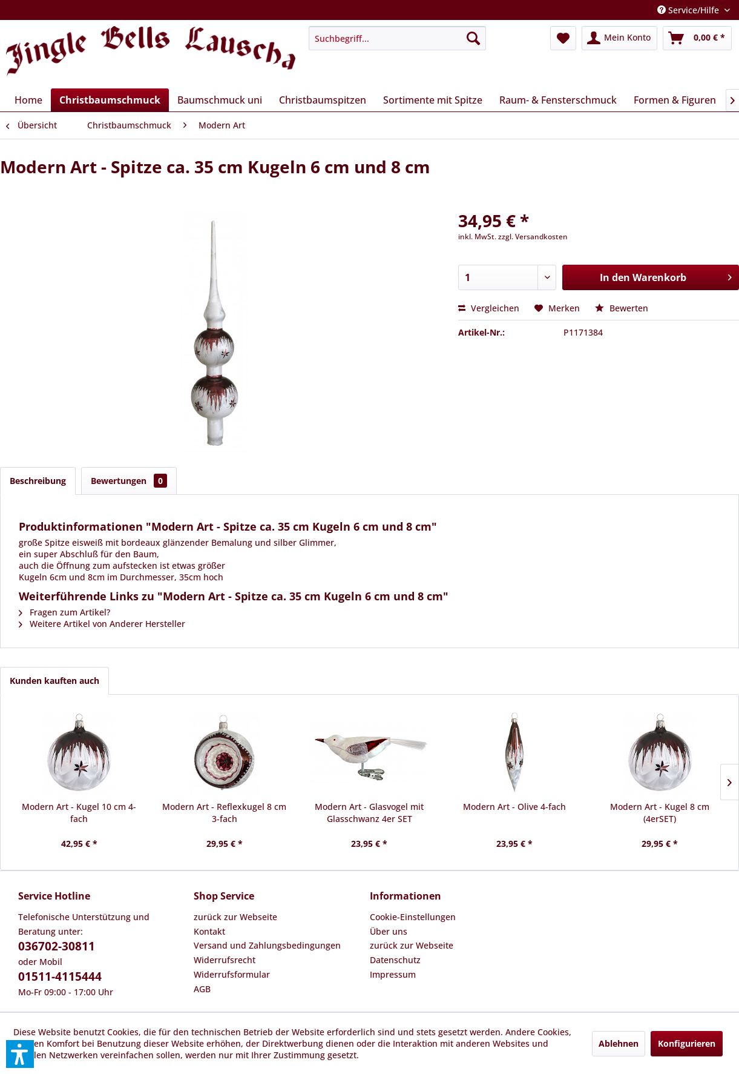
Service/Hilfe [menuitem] (689, 10)
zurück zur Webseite (235, 917)
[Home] (28, 99)
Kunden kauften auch (54, 680)
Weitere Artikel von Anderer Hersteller (102, 623)
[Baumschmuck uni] (220, 99)
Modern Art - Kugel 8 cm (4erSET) (659, 812)
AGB (202, 989)
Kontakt (209, 931)
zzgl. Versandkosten (533, 236)
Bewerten (621, 308)
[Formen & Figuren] (674, 99)
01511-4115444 (60, 976)
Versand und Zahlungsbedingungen (267, 945)
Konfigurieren (686, 1043)
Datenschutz (395, 960)
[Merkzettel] (563, 38)
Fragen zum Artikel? (64, 612)
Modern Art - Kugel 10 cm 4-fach (79, 812)
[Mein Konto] (619, 38)
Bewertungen (129, 481)
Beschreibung (38, 480)
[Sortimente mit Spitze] (433, 99)
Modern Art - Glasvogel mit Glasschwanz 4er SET (369, 812)
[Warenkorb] (697, 38)
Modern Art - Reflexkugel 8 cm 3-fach (224, 812)
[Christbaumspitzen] (323, 99)
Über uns (388, 931)
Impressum (393, 974)
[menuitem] (397, 38)
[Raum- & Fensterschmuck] (558, 99)
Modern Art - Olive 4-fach (514, 806)
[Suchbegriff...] (397, 38)
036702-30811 (56, 946)
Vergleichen (488, 308)
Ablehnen (619, 1043)
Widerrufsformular (232, 974)
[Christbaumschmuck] (110, 99)
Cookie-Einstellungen (413, 917)
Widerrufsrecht (224, 960)
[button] (20, 1054)
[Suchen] (473, 38)
